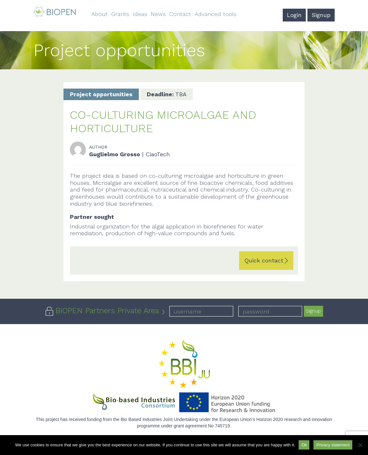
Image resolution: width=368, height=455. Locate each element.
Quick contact (263, 260)
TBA (167, 94)
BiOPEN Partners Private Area (107, 310)
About (99, 14)
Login (294, 15)
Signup (321, 15)
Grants (120, 14)
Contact (180, 14)
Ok (304, 444)
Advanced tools (216, 14)
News (158, 14)
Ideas (140, 14)
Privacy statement (332, 444)
